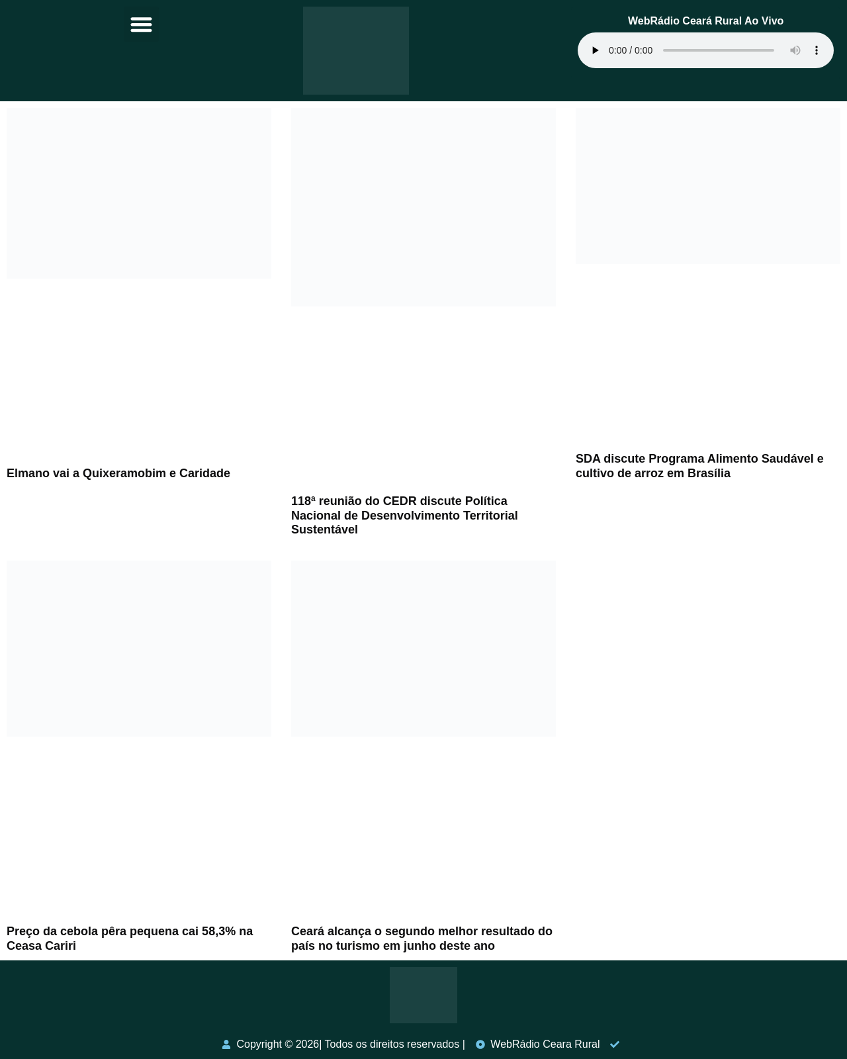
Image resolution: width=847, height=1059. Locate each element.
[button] (141, 24)
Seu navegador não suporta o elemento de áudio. (706, 50)
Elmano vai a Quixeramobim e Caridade (118, 473)
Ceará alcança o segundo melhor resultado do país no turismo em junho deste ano (422, 938)
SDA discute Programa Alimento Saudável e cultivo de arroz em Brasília (700, 466)
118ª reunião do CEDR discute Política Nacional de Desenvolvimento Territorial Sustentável (404, 515)
